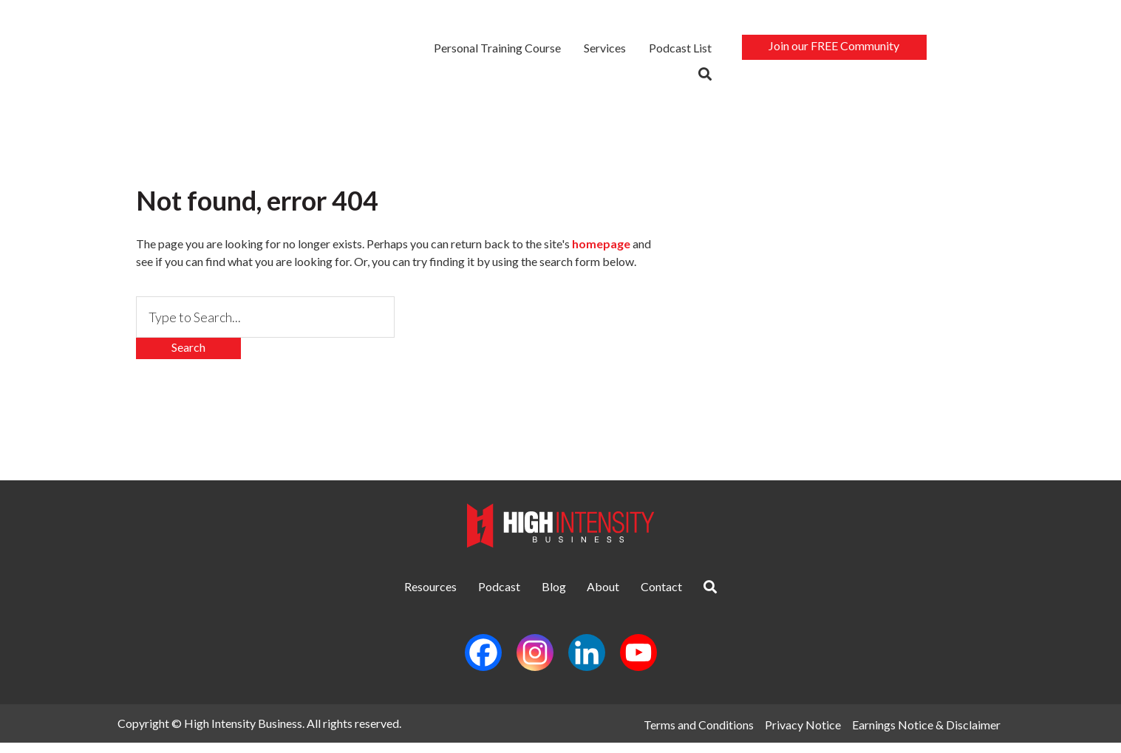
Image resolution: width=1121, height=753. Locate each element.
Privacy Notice (802, 733)
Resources (382, 593)
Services (606, 49)
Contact (691, 593)
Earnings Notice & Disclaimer (930, 733)
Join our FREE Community (834, 47)
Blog (544, 593)
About (613, 593)
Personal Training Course (498, 49)
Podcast (470, 593)
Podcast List (681, 49)
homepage (601, 247)
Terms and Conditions (693, 733)
